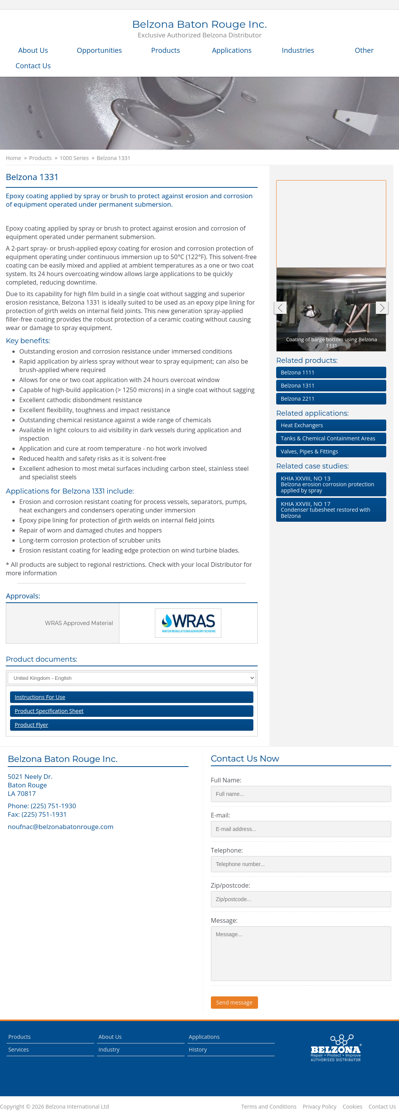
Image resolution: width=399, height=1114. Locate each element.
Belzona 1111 (297, 372)
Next (382, 309)
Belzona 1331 (114, 158)
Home (13, 158)
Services (18, 1049)
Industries (298, 50)
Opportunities (99, 50)
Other (364, 50)
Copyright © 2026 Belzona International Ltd (54, 1106)
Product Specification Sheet (49, 711)
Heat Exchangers (302, 425)
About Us (33, 50)
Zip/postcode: (230, 885)
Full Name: (226, 780)
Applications (232, 50)
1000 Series (74, 158)
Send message (234, 1002)
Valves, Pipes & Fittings (309, 451)
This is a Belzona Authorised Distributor (336, 1048)
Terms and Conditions (268, 1106)
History (198, 1049)
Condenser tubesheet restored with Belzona (330, 509)
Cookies (352, 1106)
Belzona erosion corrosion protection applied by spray (330, 484)
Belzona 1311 (297, 385)
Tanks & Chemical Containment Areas (328, 438)
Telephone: (227, 850)
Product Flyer (31, 724)
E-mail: (220, 815)
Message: (224, 920)
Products (165, 50)
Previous (280, 309)
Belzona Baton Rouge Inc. (199, 29)
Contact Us (33, 65)
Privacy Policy (319, 1106)
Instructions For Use (40, 697)
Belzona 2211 (297, 398)
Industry (108, 1049)
